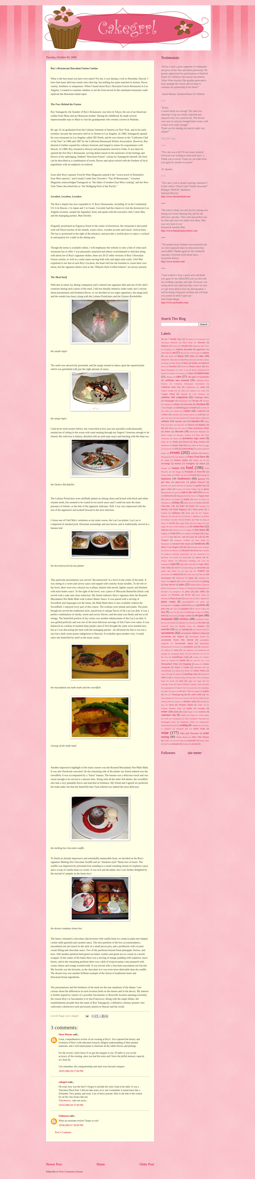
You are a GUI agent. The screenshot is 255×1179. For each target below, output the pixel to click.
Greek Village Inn (193, 489)
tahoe (166, 691)
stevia (172, 681)
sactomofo (205, 647)
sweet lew (194, 688)
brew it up (183, 370)
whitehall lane (182, 729)
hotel (182, 506)
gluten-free (180, 482)
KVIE (172, 523)
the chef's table (195, 694)
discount (179, 431)
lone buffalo (185, 533)
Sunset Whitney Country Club (189, 684)
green (206, 489)
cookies (164, 414)
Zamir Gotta (204, 741)
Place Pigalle (201, 598)
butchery (181, 373)
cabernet (169, 377)
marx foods (200, 540)
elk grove (167, 449)
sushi (207, 684)
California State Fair (171, 387)
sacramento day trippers (172, 636)
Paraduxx (165, 591)
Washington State (168, 722)
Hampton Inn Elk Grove (186, 496)
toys (162, 705)
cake (178, 376)
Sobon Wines (200, 670)
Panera (182, 588)
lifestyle (176, 530)
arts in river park (193, 353)
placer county (168, 601)
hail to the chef (189, 492)
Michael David (188, 550)
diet (163, 428)
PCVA (188, 595)
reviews (184, 619)
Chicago (195, 400)
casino (203, 391)
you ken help (178, 741)
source (178, 674)
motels (175, 557)
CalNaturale (190, 387)
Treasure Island (186, 705)
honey (199, 502)
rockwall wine (167, 626)
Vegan (192, 715)
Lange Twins (184, 523)
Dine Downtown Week (198, 428)
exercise (194, 453)
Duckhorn (165, 445)
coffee (166, 411)
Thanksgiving (177, 694)
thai (166, 694)
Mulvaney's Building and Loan (192, 561)
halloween (168, 496)
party (187, 591)
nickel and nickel (168, 571)
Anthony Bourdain (184, 349)
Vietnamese (176, 719)
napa (173, 564)
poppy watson (181, 605)
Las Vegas (197, 523)
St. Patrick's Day (178, 677)
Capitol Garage (167, 391)
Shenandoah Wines (169, 664)
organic (173, 581)
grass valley (166, 489)
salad (176, 650)
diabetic (202, 425)
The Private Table (196, 698)
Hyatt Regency (180, 509)
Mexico (175, 550)
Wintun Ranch (182, 737)
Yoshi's (167, 741)
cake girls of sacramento (198, 377)
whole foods (199, 728)
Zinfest (185, 744)
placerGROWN (188, 602)
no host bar (187, 571)
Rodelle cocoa (185, 626)
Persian (164, 598)
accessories (201, 339)
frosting (203, 475)
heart (196, 499)
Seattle (183, 660)
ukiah (175, 711)
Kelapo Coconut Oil (172, 520)
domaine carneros (184, 435)
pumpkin (185, 608)
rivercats (192, 623)
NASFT (177, 568)
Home (101, 1164)
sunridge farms (167, 684)
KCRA (206, 516)
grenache (167, 492)
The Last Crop (180, 698)
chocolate (188, 404)
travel (171, 705)
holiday (176, 502)
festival (178, 463)
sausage (164, 654)
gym (176, 492)
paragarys (177, 591)
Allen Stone (188, 342)
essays (163, 453)
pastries (164, 595)
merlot (166, 550)
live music (200, 530)
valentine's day (168, 715)
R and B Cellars (199, 609)
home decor (188, 503)
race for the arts (176, 612)
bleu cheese (204, 360)
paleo (181, 584)
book (163, 366)
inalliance (176, 513)
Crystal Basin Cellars (197, 418)
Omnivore (180, 578)
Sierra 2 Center (182, 667)
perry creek (200, 595)
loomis (197, 533)
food (189, 467)
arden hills (165, 353)
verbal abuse (204, 715)
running (185, 629)
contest (186, 411)
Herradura (165, 503)
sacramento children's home (193, 633)
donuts (175, 438)
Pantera (191, 588)
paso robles (200, 591)
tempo (197, 691)
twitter (164, 711)
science (196, 657)
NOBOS (201, 571)
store (181, 681)
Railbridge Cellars (193, 612)
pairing (206, 581)
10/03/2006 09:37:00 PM (71, 1105)
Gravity (179, 489)
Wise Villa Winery (200, 737)
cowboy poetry (188, 414)
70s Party (189, 339)
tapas (174, 691)
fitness (202, 463)
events (175, 452)
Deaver (191, 425)
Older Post (147, 1164)
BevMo (185, 360)
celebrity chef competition (174, 397)
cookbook (201, 411)
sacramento (167, 633)
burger (172, 373)
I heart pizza (197, 509)
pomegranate (166, 605)
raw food (172, 616)
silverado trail (199, 667)
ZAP (166, 744)
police (202, 602)
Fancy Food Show (196, 456)
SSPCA (164, 677)
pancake (172, 588)
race (163, 612)
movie (198, 557)
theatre (177, 701)
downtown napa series (194, 438)
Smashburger (166, 671)
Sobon (187, 671)
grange (189, 485)
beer (201, 356)
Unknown (64, 1116)
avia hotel (169, 356)
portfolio (201, 605)
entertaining (187, 448)
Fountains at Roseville (195, 471)
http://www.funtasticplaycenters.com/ (179, 230)
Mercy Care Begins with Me (174, 547)
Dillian (171, 428)
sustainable (168, 688)
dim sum (181, 428)
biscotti (193, 360)
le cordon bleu (197, 526)
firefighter (190, 463)
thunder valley (190, 701)
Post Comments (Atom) (71, 1171)
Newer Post (54, 1164)
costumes (175, 414)
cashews (193, 391)
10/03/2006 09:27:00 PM (71, 1071)
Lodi (173, 533)
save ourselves (194, 654)
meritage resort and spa (200, 547)
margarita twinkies (182, 540)
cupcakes (195, 421)
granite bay (201, 485)
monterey (165, 557)
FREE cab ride (181, 475)
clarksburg (180, 407)
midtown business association (177, 554)
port (192, 605)
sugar (190, 681)
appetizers (201, 349)
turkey (189, 708)
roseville (165, 629)
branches (173, 366)
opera (191, 578)
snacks (177, 671)
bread (183, 366)
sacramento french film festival (177, 640)
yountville (191, 740)
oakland (176, 574)
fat (204, 460)
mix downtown (199, 554)
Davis (171, 425)
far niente (165, 460)
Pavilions (176, 595)
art (174, 352)
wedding (184, 725)
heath (204, 499)
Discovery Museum (198, 431)
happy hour (204, 496)
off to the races (190, 574)
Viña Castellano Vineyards (195, 719)
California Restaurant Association (189, 384)
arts (181, 353)
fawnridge (165, 463)
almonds (201, 342)
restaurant (167, 619)
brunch (164, 373)
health (186, 499)
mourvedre (187, 557)
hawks (177, 499)
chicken (206, 401)
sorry (163, 674)
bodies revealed (199, 363)
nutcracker (165, 574)
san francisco (188, 650)
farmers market (181, 460)
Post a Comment (63, 1132)
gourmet (164, 485)
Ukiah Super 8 (188, 712)
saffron (167, 650)
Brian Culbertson (199, 370)
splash (203, 674)
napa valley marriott (188, 564)
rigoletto (181, 623)
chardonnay (183, 401)
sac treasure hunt (199, 629)
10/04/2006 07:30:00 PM (71, 1125)
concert (176, 411)
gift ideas (165, 482)
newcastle (201, 567)
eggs (207, 445)
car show (182, 391)
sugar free (201, 681)
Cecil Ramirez (199, 394)
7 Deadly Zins (174, 339)
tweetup (201, 708)
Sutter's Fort (181, 688)
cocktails (193, 407)
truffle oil (202, 705)
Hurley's (165, 509)
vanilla (183, 715)
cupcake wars (181, 421)
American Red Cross (200, 346)
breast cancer (195, 366)
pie (179, 598)
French (193, 475)
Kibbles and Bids (192, 520)
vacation (202, 711)
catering (184, 394)
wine (165, 732)
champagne (170, 400)
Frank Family (166, 475)
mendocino (199, 543)
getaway (201, 479)
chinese (177, 404)
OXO (197, 581)
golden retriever (197, 482)
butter (191, 373)
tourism (203, 701)
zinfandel (175, 744)
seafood (172, 660)
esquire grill (201, 449)
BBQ (192, 356)
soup (170, 674)
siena (197, 664)
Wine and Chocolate (189, 733)
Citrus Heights (166, 408)
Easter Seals (177, 445)
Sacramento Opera (184, 643)
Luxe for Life (195, 537)
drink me (165, 442)
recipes (199, 615)
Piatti (172, 598)
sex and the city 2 (198, 660)
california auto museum (177, 380)
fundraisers (184, 478)
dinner (168, 431)
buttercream (203, 373)
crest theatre (181, 418)
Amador (185, 346)
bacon (180, 356)
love (171, 537)
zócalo (194, 744)
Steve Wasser (65, 1034)
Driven (186, 442)
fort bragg (176, 472)
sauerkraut (202, 650)
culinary (165, 421)
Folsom (164, 468)
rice (165, 623)
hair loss (205, 492)
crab (200, 414)
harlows (168, 499)
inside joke (190, 513)
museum (164, 564)
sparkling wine (190, 674)
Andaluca (168, 349)
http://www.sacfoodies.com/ (175, 302)
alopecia (164, 346)
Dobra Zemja (166, 435)
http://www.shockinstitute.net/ (176, 196)
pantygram (202, 588)
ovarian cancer (186, 581)
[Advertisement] (100, 1151)
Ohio (201, 574)
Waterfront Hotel (187, 722)
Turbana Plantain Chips (171, 708)
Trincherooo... (65, 1100)
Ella (176, 448)
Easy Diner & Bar (194, 445)
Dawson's (180, 425)
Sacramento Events (197, 636)
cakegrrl (63, 1082)
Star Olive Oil (194, 677)
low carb (181, 537)
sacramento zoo (190, 647)
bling (166, 363)
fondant (175, 468)
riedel (173, 623)
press (163, 608)
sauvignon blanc (177, 654)
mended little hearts (181, 544)
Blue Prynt (175, 363)
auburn (206, 353)
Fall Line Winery (177, 457)
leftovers (165, 530)
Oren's (163, 581)
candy (202, 387)
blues (185, 363)
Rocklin (202, 622)
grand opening (177, 485)
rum (176, 629)
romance (201, 626)
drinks (175, 442)
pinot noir (189, 598)
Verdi (166, 719)
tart (180, 691)
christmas (200, 404)
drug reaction (199, 442)
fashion (196, 460)
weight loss (196, 725)
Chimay (167, 404)
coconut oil (204, 408)
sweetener (205, 688)
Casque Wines (168, 394)
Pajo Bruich (170, 584)
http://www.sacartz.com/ (173, 261)
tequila (206, 691)
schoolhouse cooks (180, 657)
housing (202, 506)
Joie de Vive (177, 516)
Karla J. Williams (193, 516)
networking (188, 568)
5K (162, 339)
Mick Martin (204, 550)
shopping (187, 664)
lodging (164, 533)
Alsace (175, 346)
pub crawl (174, 609)
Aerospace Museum (169, 342)
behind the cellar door (169, 360)
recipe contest (185, 615)
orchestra (201, 578)
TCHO (188, 691)
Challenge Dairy (201, 397)
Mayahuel (165, 544)
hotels (192, 506)
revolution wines (202, 619)
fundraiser (166, 478)
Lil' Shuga (187, 530)
